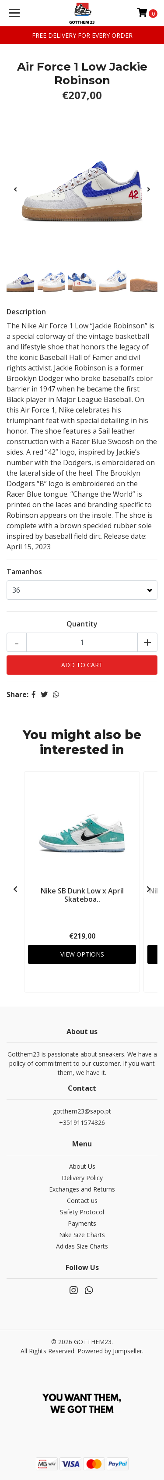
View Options (82, 954)
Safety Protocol (82, 1212)
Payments (82, 1223)
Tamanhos (24, 571)
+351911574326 (82, 1122)
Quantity (82, 624)
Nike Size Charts (82, 1235)
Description (26, 312)
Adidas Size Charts (82, 1246)
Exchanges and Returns (82, 1189)
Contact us (82, 1200)
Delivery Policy (82, 1178)
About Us (82, 1166)
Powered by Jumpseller (109, 1351)
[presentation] (15, 189)
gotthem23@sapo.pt (82, 1111)
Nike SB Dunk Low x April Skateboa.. (82, 895)
